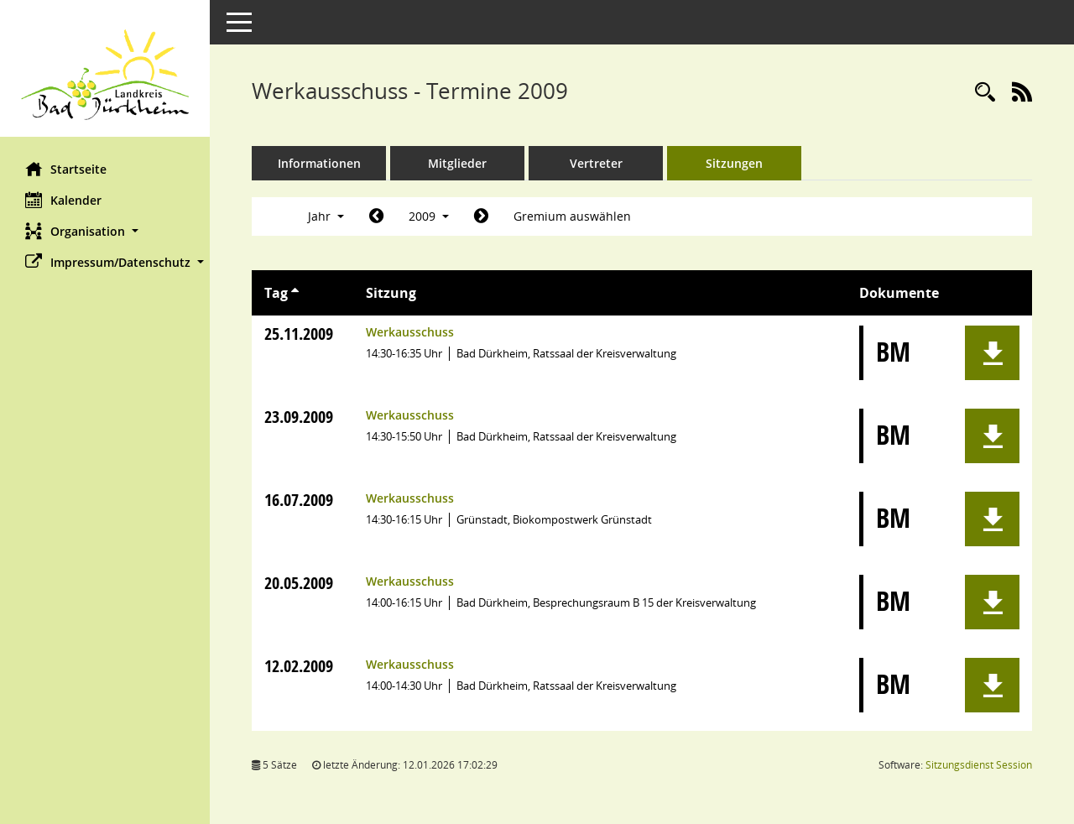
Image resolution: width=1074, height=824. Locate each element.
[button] (105, 231)
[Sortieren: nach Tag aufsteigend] (295, 293)
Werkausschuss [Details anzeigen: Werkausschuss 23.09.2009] (410, 415)
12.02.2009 (298, 666)
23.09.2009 (298, 416)
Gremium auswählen (572, 216)
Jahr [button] (326, 216)
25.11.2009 (298, 333)
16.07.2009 (298, 499)
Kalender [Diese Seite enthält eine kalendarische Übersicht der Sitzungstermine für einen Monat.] (63, 199)
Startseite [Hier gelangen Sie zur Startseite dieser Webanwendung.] (66, 168)
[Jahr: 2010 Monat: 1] (481, 216)
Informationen (319, 163)
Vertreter (596, 163)
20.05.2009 (298, 582)
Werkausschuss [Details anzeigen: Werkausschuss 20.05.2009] (410, 581)
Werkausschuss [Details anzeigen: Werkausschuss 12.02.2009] (410, 664)
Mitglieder (457, 163)
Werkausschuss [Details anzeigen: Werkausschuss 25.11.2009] (410, 332)
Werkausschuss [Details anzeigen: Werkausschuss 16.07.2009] (410, 498)
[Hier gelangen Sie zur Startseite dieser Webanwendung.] (105, 74)
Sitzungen (734, 163)
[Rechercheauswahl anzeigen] (985, 93)
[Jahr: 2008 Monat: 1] (376, 216)
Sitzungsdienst (978, 765)
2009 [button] (429, 216)
